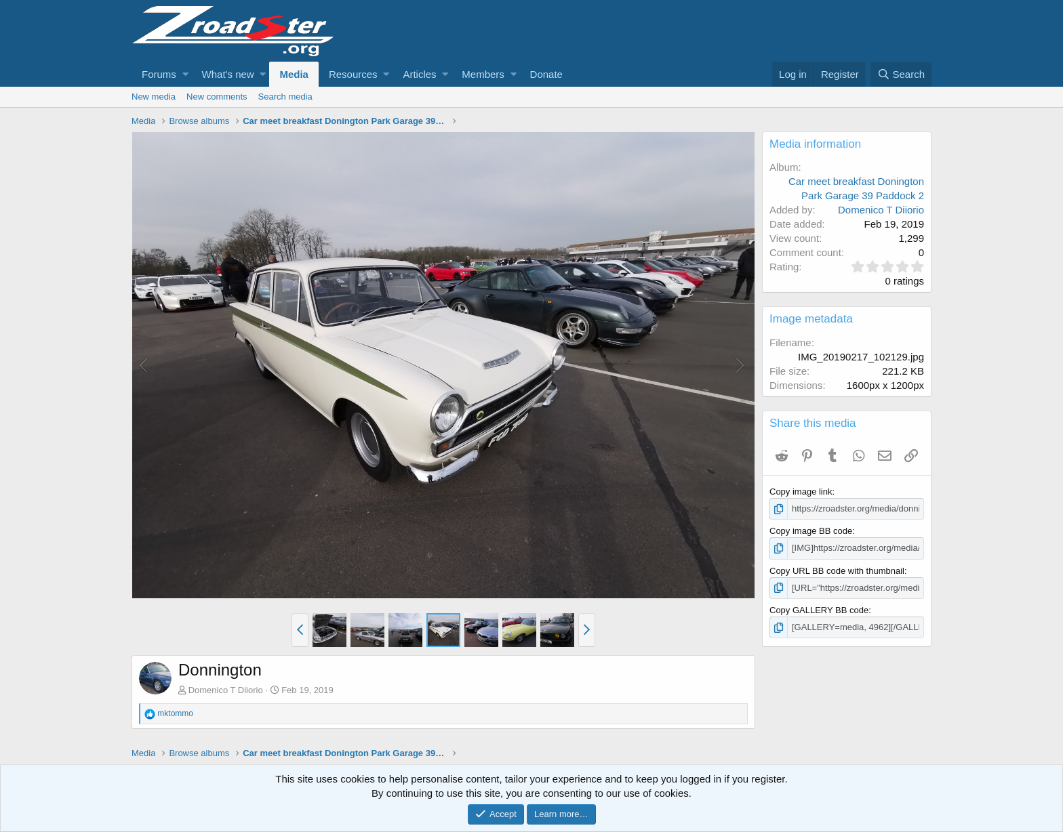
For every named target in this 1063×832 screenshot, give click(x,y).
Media (293, 74)
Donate (546, 74)
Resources (353, 74)
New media (154, 96)
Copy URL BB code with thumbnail (836, 571)
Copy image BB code (810, 531)
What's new (228, 74)
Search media (285, 96)
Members (483, 74)
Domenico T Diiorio (225, 690)
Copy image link (801, 491)
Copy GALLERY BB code (818, 610)
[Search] (900, 74)
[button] (185, 74)
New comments (216, 96)
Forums (159, 74)
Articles (419, 74)
